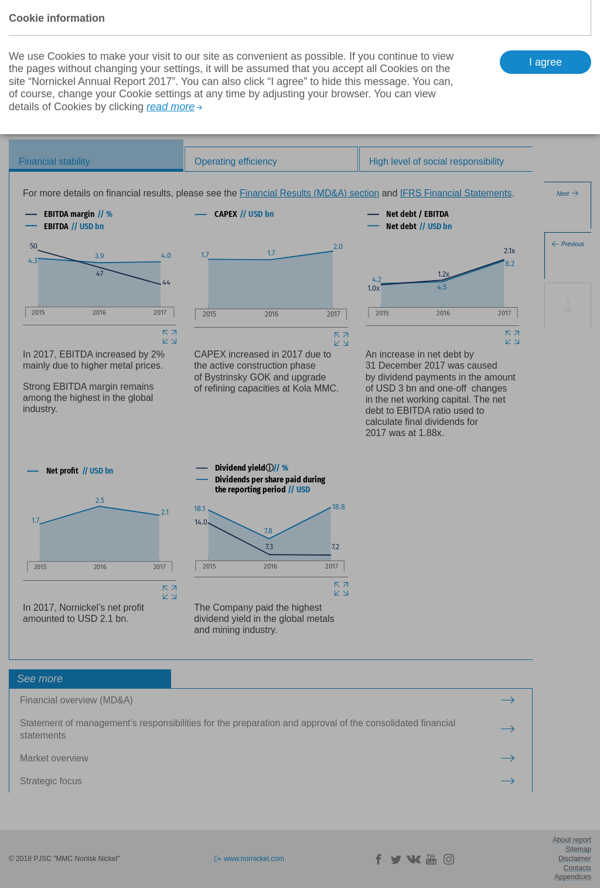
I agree (545, 62)
